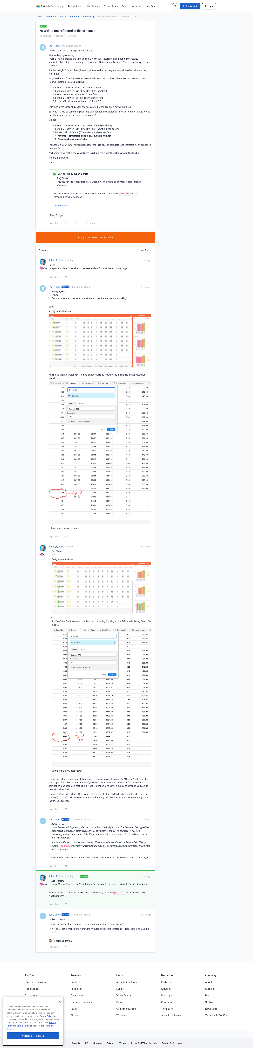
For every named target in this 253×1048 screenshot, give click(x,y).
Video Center (123, 995)
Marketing (76, 989)
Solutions (76, 975)
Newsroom (211, 1009)
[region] (33, 1021)
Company (210, 975)
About (208, 982)
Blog (207, 995)
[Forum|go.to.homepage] (49, 6)
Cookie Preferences (172, 1043)
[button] (190, 6)
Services (166, 989)
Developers (167, 995)
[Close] (59, 1002)
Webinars (121, 1015)
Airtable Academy (126, 982)
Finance (75, 1015)
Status (209, 1002)
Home (38, 16)
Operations (77, 995)
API (87, 1043)
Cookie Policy (46, 1016)
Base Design (88, 16)
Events (125, 6)
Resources (167, 975)
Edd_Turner (54, 45)
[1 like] (60, 941)
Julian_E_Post (56, 260)
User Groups (93, 6)
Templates (167, 1009)
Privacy (111, 1043)
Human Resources (81, 1002)
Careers (209, 989)
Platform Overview (35, 982)
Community (50, 16)
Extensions (31, 995)
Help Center (151, 6)
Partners (166, 982)
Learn (119, 975)
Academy (137, 6)
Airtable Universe (171, 1015)
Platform (30, 975)
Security (76, 1043)
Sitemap (97, 1043)
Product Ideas (110, 6)
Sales (74, 1009)
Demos (120, 1002)
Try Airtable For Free (216, 1015)
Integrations (32, 989)
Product (75, 982)
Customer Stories (126, 1009)
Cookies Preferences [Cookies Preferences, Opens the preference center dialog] (33, 1036)
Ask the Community (69, 16)
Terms (122, 1043)
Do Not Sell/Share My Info (143, 1043)
